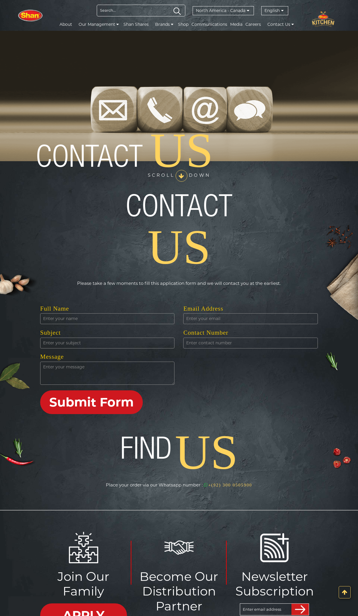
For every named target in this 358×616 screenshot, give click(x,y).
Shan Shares (136, 24)
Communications (209, 24)
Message (52, 356)
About (66, 24)
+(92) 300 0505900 (228, 485)
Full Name (54, 308)
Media (236, 24)
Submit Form (91, 402)
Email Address (203, 308)
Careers (253, 24)
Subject (50, 332)
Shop (183, 24)
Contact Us (280, 24)
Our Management (99, 24)
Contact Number (205, 332)
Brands (164, 24)
